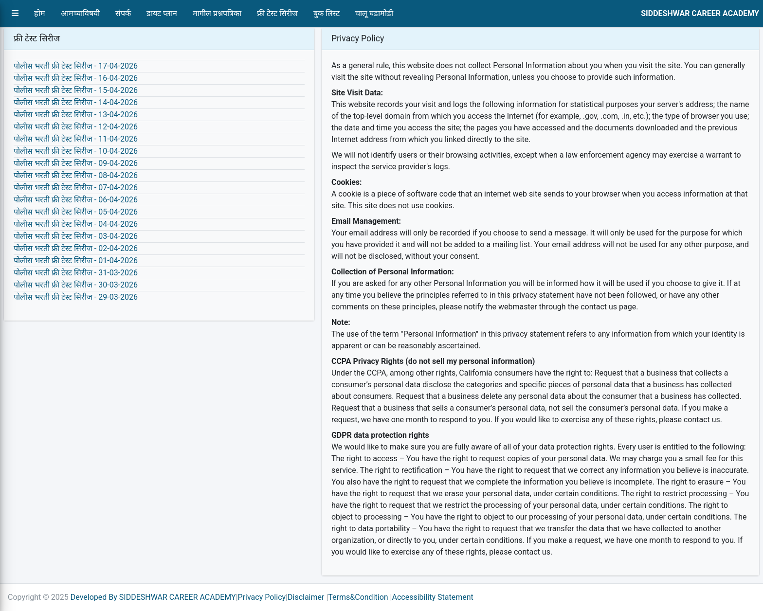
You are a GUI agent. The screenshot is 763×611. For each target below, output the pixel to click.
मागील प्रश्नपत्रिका (217, 13)
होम (39, 13)
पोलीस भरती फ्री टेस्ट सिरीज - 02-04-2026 (76, 248)
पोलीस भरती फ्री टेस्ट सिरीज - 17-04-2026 (76, 66)
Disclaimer (306, 597)
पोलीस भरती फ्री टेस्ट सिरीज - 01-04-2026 (76, 260)
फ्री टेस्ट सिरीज (277, 13)
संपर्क (123, 13)
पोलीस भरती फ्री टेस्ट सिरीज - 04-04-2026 (76, 224)
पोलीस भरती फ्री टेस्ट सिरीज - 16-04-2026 (76, 78)
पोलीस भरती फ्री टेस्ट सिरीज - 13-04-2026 (76, 114)
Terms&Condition (358, 597)
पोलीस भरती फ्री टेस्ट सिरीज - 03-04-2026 (76, 236)
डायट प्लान (161, 13)
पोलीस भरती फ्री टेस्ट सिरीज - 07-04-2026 (76, 187)
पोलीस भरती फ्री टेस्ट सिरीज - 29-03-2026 (76, 297)
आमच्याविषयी (80, 13)
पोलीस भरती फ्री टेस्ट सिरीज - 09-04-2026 (76, 163)
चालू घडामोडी (374, 13)
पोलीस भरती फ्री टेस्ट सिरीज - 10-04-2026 (76, 151)
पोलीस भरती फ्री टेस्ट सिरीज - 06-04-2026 (76, 199)
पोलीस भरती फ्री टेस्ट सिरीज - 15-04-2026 (76, 90)
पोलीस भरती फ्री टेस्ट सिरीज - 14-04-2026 (76, 102)
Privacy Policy (262, 597)
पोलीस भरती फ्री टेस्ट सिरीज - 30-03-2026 (76, 284)
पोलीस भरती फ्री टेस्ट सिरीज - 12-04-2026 (76, 126)
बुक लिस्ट (326, 13)
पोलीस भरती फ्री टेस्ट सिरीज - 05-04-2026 (76, 211)
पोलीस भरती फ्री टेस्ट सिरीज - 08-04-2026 (76, 175)
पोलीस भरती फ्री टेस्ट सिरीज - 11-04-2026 (76, 139)
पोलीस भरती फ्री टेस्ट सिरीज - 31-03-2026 (76, 272)
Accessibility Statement (432, 597)
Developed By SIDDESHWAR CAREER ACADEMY (153, 597)
